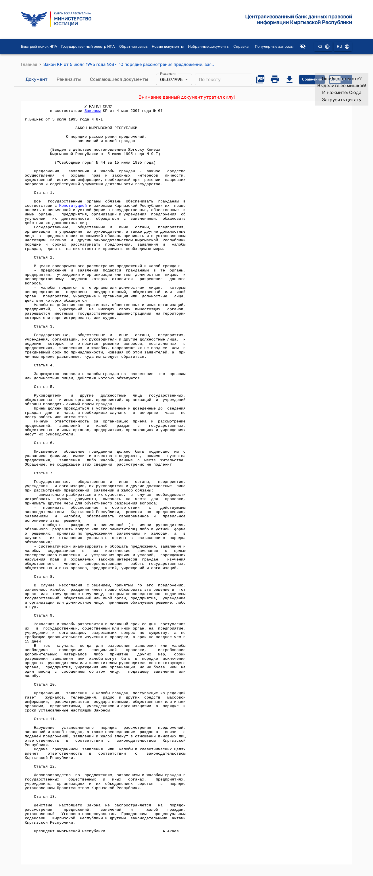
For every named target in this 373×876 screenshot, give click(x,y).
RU (343, 46)
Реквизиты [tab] (68, 79)
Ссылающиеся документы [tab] (119, 79)
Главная (29, 64)
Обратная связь (133, 46)
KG (323, 46)
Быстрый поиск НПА (39, 46)
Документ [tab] (36, 79)
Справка (241, 46)
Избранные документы (208, 46)
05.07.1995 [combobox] (171, 79)
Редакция (168, 74)
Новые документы (168, 46)
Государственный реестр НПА (88, 46)
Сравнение (312, 79)
